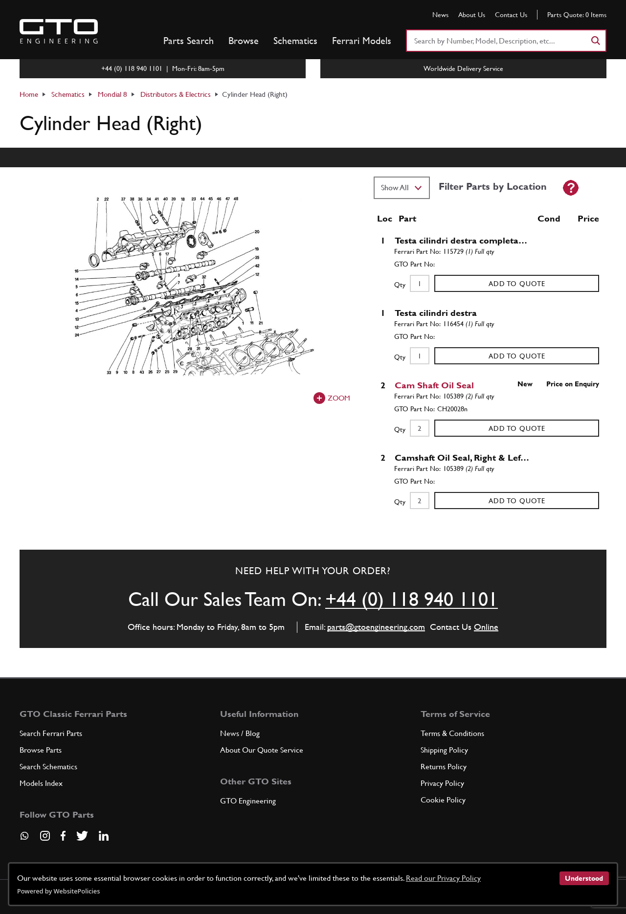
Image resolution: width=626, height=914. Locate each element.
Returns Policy (444, 766)
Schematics (295, 40)
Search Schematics (48, 766)
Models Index (41, 783)
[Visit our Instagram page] (45, 836)
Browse (243, 40)
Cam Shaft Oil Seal (434, 385)
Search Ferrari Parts (51, 733)
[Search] (595, 40)
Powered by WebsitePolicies (58, 891)
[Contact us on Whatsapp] (24, 839)
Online (486, 627)
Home (29, 94)
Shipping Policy (444, 750)
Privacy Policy (442, 783)
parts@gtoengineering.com (376, 627)
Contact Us (511, 15)
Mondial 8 (112, 94)
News (440, 15)
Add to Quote (517, 284)
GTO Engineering (248, 800)
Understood (584, 878)
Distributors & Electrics (175, 94)
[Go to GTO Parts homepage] (59, 31)
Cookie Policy (443, 799)
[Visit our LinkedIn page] (103, 836)
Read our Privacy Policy (443, 878)
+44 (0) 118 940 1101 (411, 599)
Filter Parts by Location (493, 186)
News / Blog (240, 733)
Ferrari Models (361, 40)
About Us (471, 15)
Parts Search (188, 40)
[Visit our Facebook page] (63, 836)
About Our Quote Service (261, 750)
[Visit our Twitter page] (82, 836)
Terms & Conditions (452, 733)
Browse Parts (41, 750)
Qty (399, 284)
